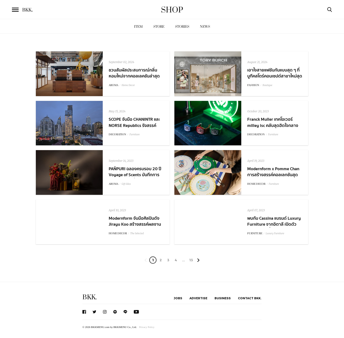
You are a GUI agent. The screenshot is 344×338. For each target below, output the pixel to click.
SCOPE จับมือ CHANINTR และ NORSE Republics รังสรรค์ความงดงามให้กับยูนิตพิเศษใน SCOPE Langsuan (135, 128)
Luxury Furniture (275, 233)
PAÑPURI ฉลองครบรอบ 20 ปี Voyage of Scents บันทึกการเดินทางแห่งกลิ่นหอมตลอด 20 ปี (136, 178)
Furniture (134, 134)
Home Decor (128, 85)
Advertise (198, 298)
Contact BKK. (250, 298)
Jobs (178, 298)
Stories (182, 27)
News (205, 27)
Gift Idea (126, 183)
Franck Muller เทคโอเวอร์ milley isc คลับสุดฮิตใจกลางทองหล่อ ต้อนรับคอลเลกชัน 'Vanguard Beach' (272, 128)
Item (138, 27)
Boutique (267, 85)
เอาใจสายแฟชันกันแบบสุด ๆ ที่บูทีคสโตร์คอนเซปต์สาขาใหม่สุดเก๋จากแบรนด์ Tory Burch (274, 76)
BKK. (89, 297)
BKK (27, 10)
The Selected (137, 233)
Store (158, 27)
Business (223, 298)
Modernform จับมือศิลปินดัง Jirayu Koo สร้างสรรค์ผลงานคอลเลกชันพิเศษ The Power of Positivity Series (136, 227)
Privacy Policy (146, 327)
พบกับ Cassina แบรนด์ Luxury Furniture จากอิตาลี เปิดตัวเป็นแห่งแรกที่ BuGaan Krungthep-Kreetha (274, 227)
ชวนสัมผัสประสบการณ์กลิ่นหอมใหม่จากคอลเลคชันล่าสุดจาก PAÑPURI (134, 76)
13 (191, 260)
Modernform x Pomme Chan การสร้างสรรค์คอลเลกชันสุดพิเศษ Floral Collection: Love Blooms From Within (273, 178)
